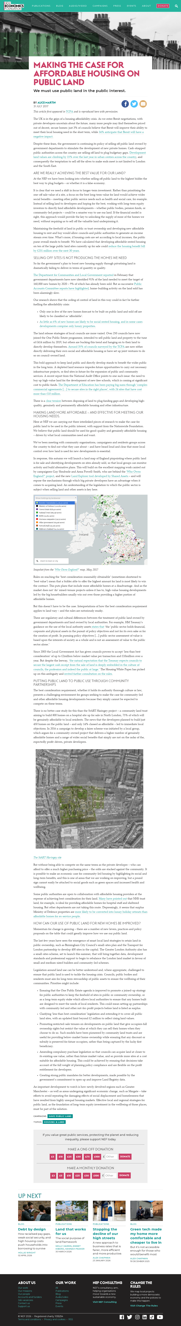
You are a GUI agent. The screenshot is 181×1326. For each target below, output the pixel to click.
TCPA (69, 111)
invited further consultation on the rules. (88, 674)
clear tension (53, 401)
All (57, 1287)
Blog (59, 6)
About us (27, 1283)
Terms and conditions (29, 1319)
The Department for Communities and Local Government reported (73, 275)
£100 (97, 1156)
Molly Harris (64, 1246)
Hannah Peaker (74, 1249)
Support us (24, 1306)
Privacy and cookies (54, 1319)
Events (131, 6)
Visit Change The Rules (144, 1305)
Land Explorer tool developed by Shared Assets (100, 476)
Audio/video (78, 6)
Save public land (60, 1116)
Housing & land (54, 1122)
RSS (70, 1319)
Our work (23, 1287)
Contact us (24, 1303)
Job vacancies (25, 1300)
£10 (61, 1156)
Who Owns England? (66, 570)
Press (117, 6)
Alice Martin (46, 102)
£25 (69, 1156)
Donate (163, 6)
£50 (78, 1156)
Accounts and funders (30, 1297)
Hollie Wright (27, 1252)
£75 (87, 1156)
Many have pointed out (113, 898)
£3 (53, 1175)
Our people (24, 1294)
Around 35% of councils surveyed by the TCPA (96, 347)
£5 (52, 1156)
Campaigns (100, 6)
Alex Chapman (101, 1257)
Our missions (25, 1291)
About (146, 6)
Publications (41, 6)
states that (97, 627)
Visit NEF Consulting (105, 1302)
